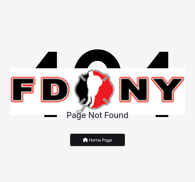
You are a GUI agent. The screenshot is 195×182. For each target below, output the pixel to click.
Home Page (97, 140)
